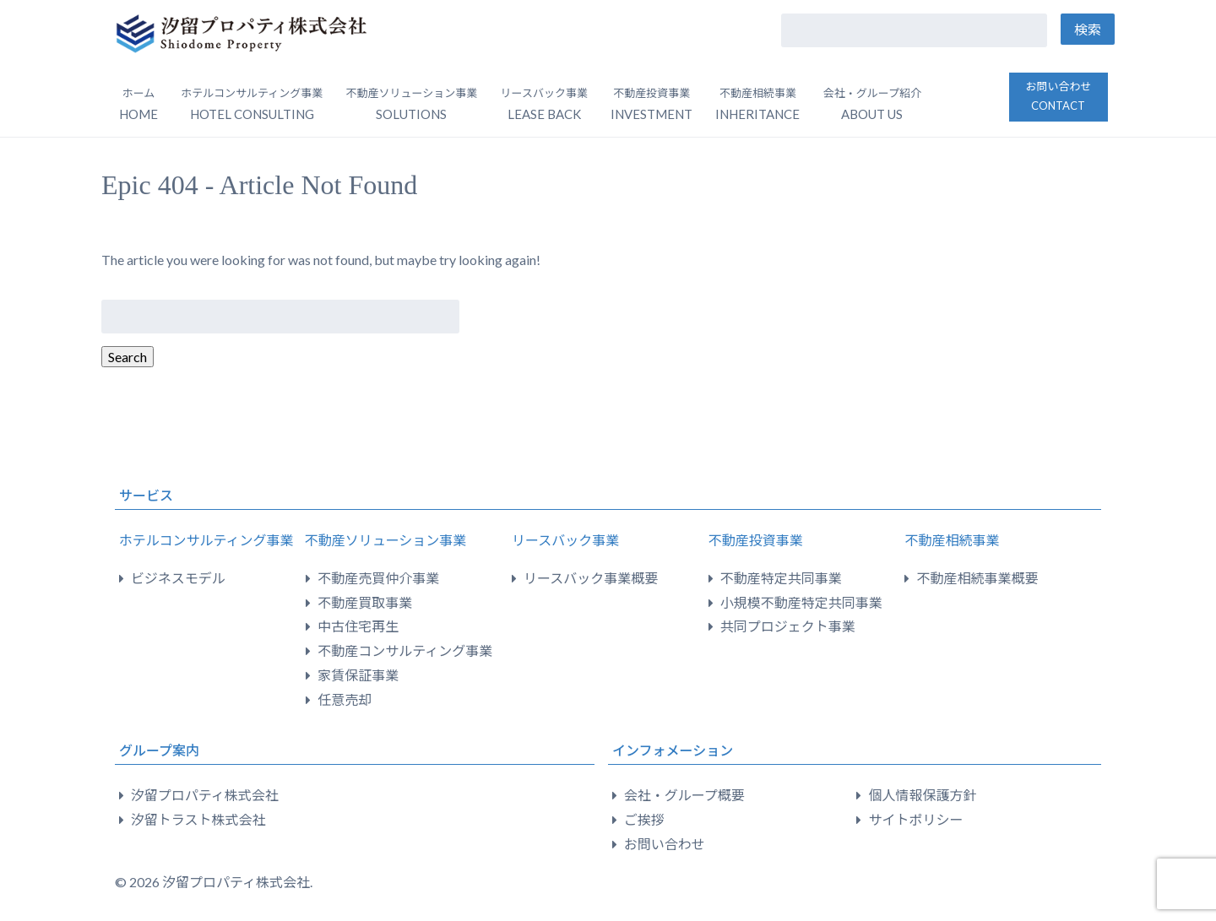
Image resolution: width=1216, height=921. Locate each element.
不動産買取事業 (365, 602)
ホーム (138, 104)
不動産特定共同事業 (781, 578)
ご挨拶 (644, 819)
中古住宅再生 (358, 626)
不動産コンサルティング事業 (405, 650)
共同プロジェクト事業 (787, 626)
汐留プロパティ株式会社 (205, 795)
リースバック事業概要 (591, 578)
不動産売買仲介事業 (378, 578)
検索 (1087, 29)
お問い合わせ (1058, 95)
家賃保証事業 (358, 675)
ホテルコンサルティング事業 (206, 540)
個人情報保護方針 (922, 795)
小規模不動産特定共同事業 (801, 602)
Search (127, 357)
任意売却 (345, 699)
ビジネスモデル (178, 578)
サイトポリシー (915, 819)
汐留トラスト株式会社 (198, 819)
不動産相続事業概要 (977, 578)
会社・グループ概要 (684, 795)
